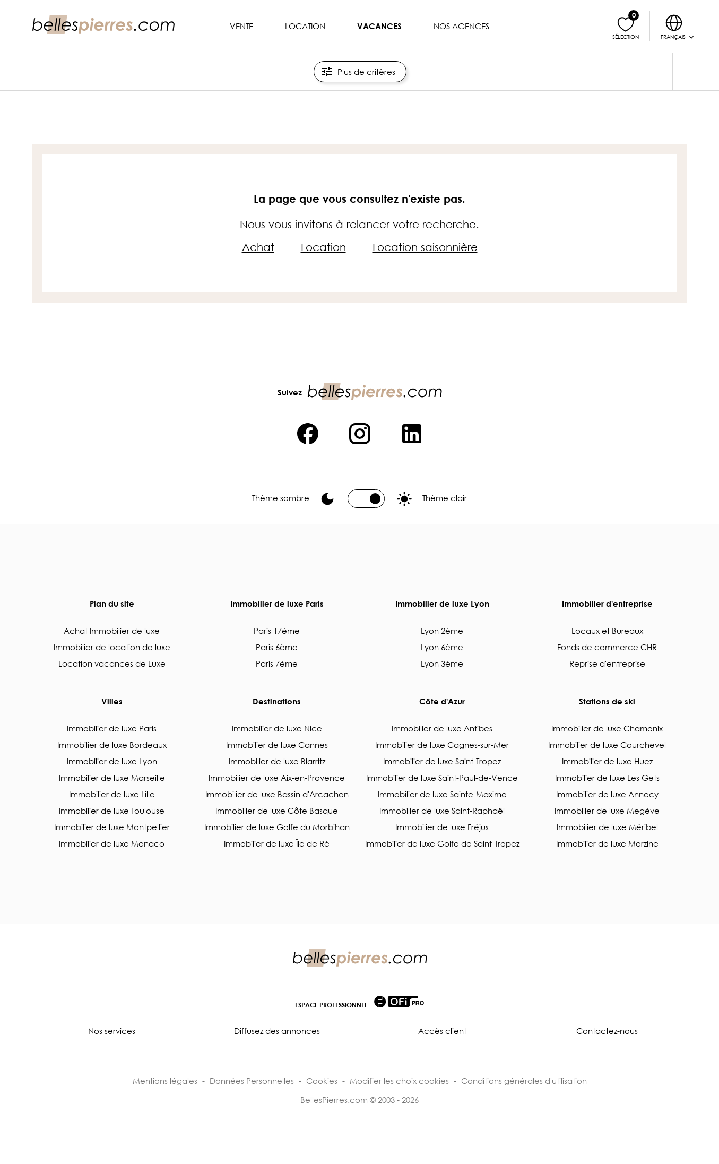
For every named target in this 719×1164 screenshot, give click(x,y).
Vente (241, 26)
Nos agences (461, 26)
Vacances (379, 26)
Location (305, 26)
